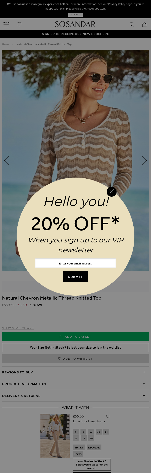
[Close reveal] (112, 192)
